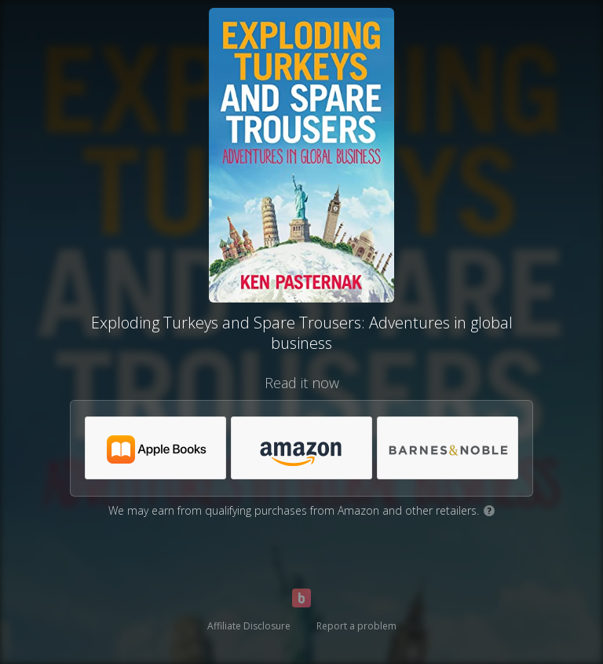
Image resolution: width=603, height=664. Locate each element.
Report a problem (356, 626)
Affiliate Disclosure (249, 626)
